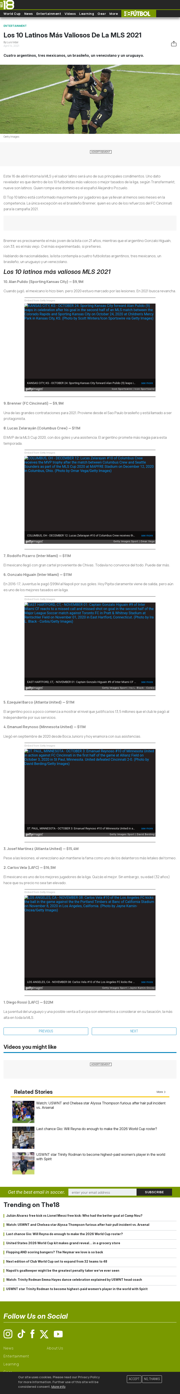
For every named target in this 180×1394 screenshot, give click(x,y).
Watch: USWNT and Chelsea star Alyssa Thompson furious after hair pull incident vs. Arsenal (77, 1224)
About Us (55, 1348)
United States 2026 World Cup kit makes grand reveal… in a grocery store (63, 1243)
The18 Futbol (138, 13)
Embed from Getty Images (39, 300)
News (28, 14)
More (113, 14)
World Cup (12, 14)
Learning (86, 14)
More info (58, 1386)
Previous (46, 1031)
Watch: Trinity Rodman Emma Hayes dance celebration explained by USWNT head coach (74, 1279)
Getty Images (11, 136)
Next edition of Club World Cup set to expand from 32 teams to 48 (56, 1261)
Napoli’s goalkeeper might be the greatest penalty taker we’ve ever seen (62, 1270)
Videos (70, 14)
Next (134, 1031)
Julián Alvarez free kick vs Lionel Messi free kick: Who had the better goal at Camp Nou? (74, 1215)
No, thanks (152, 1379)
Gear (102, 14)
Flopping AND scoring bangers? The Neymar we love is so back (54, 1252)
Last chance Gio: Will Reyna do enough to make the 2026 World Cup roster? (96, 1129)
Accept (134, 1379)
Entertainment (48, 14)
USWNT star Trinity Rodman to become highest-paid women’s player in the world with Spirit (77, 1289)
